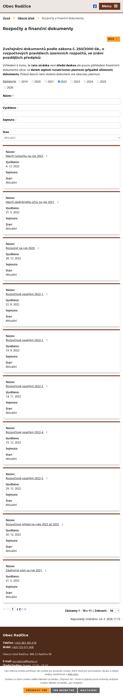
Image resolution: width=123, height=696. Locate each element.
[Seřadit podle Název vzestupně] (13, 95)
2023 (77, 81)
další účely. (73, 674)
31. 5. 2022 (12, 212)
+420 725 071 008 (23, 647)
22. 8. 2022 (12, 304)
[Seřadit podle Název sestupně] (13, 96)
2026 (10, 87)
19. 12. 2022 (13, 442)
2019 (24, 81)
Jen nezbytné (63, 690)
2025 (103, 81)
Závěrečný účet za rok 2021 (27, 570)
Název (7, 96)
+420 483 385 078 (25, 643)
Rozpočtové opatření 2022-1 (27, 294)
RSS (113, 39)
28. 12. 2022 (13, 258)
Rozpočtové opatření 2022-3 (27, 386)
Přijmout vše (36, 690)
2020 (37, 81)
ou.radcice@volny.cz (25, 661)
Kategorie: (9, 81)
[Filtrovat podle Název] (61, 101)
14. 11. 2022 (13, 396)
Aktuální (11, 182)
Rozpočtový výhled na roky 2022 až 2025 (35, 524)
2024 (90, 81)
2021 (51, 81)
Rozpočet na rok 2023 (23, 248)
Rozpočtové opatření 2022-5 (27, 478)
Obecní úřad (26, 18)
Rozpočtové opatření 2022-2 (27, 340)
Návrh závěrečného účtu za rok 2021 (33, 202)
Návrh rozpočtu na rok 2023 (27, 156)
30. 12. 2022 (13, 534)
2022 (64, 81)
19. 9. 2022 (12, 350)
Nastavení (89, 690)
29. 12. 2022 (13, 488)
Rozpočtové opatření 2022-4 (27, 432)
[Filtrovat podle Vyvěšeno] (61, 114)
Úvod (6, 18)
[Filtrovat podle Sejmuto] (61, 125)
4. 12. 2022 (12, 166)
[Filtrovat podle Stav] (61, 138)
